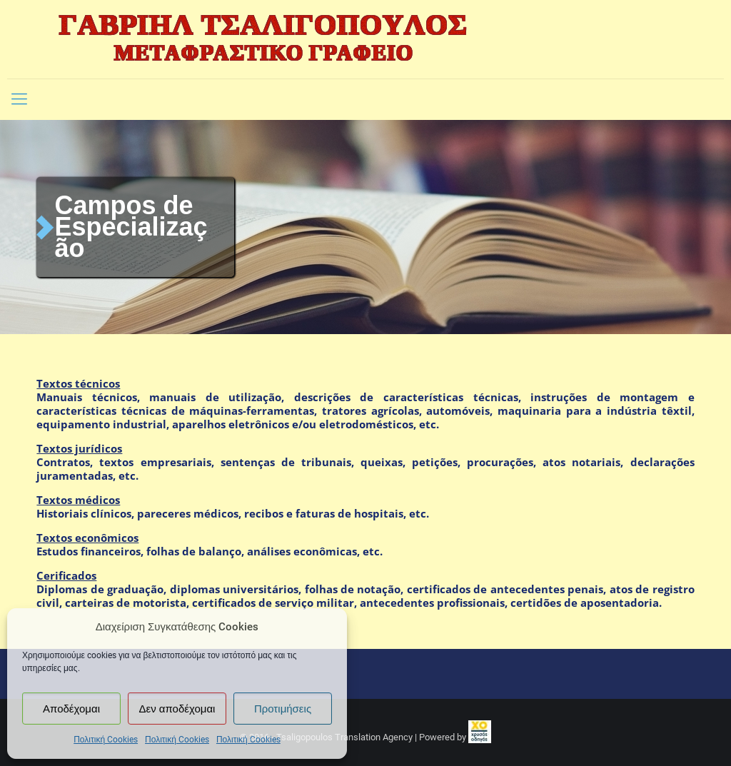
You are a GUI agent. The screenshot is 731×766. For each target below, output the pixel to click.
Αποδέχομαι (71, 708)
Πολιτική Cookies (106, 740)
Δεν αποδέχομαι (177, 708)
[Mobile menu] (19, 99)
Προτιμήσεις (282, 708)
